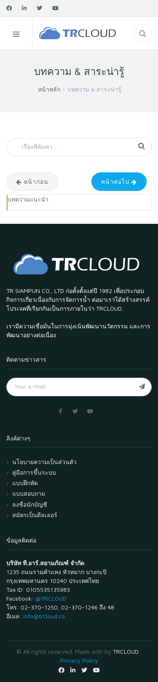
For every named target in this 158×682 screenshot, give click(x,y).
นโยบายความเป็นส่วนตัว (44, 461)
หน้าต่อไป (119, 181)
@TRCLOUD (51, 598)
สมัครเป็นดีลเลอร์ (34, 514)
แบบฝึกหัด (25, 482)
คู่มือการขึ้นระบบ (34, 472)
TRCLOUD (126, 651)
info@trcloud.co (44, 616)
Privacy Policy (79, 660)
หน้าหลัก (49, 89)
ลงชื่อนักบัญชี (29, 504)
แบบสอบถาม (28, 493)
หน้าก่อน (32, 181)
